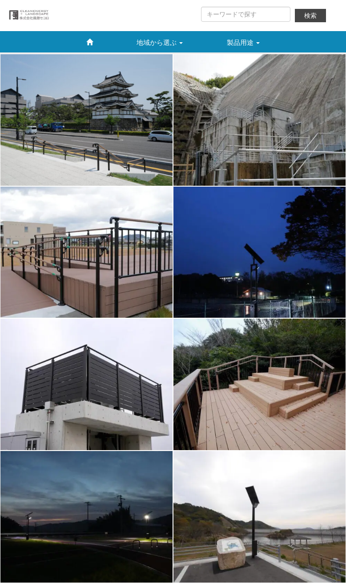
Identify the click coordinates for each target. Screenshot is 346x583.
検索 (310, 15)
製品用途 (243, 42)
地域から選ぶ (160, 42)
